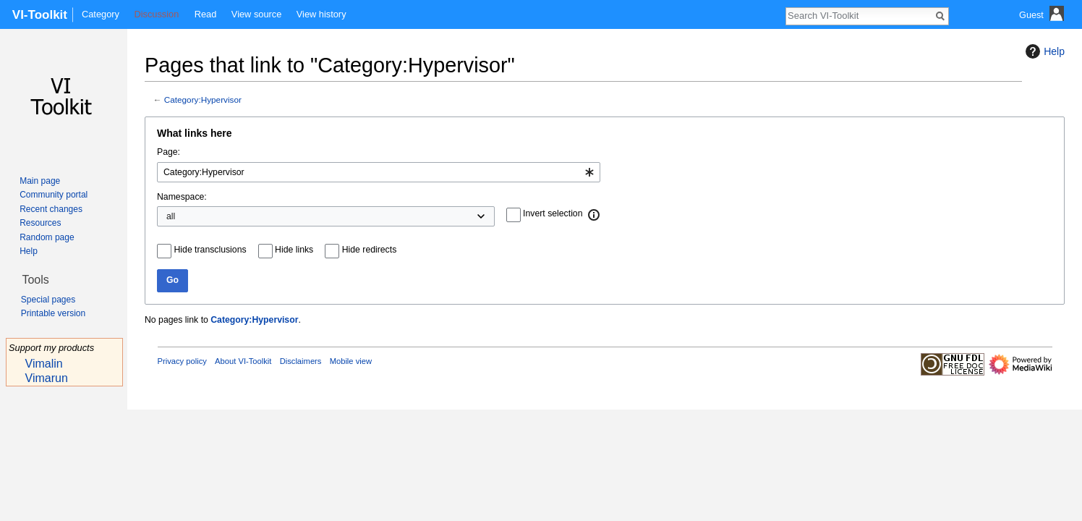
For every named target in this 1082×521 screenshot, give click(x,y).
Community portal (54, 195)
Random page (47, 237)
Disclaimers (301, 361)
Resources (40, 223)
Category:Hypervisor (203, 99)
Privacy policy (182, 361)
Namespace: (182, 197)
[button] (594, 214)
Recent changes (51, 209)
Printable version (53, 313)
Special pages (48, 300)
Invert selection (552, 213)
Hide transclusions (210, 250)
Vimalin (44, 363)
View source (256, 14)
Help (1043, 51)
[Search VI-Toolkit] (859, 15)
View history (321, 14)
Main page (40, 181)
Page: (168, 152)
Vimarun (46, 378)
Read (206, 14)
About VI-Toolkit (243, 361)
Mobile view (351, 361)
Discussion (156, 14)
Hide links (294, 250)
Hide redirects (369, 250)
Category (100, 14)
